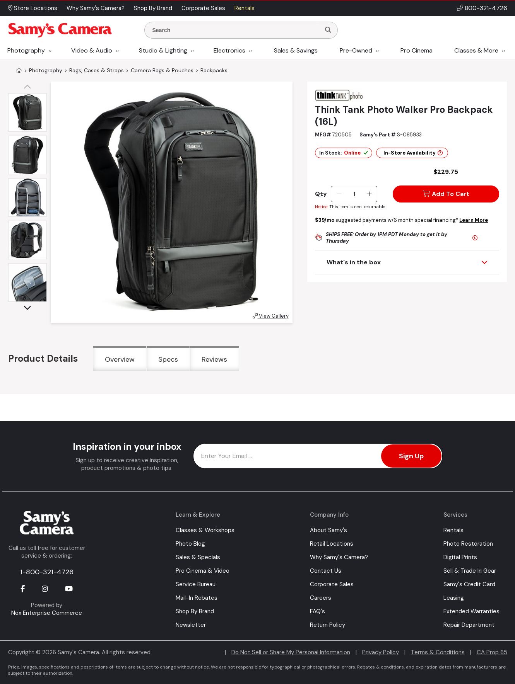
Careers (320, 598)
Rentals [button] (244, 8)
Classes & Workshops (205, 530)
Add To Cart (446, 194)
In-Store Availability (413, 153)
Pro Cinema (416, 50)
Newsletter (191, 625)
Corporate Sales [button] (203, 8)
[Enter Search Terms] (236, 30)
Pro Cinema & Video (202, 571)
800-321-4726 (486, 8)
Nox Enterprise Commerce (46, 613)
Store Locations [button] (32, 8)
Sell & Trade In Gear (469, 571)
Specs (168, 359)
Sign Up (411, 456)
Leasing (453, 598)
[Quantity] (354, 194)
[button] (29, 87)
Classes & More (476, 50)
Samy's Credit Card (469, 584)
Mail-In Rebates (196, 598)
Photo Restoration (468, 544)
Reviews (214, 359)
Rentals (453, 530)
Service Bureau (196, 584)
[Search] (328, 30)
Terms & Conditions (438, 652)
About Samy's (328, 530)
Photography (26, 50)
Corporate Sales (332, 584)
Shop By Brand (195, 611)
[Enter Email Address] (318, 456)
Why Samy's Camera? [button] (96, 8)
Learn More (473, 220)
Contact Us (325, 571)
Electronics (229, 50)
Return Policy (327, 625)
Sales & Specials (198, 557)
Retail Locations (331, 544)
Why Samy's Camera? (339, 557)
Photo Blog (190, 544)
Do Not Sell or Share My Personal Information (290, 652)
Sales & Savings (296, 50)
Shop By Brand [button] (153, 8)
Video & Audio (91, 50)
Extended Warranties (471, 611)
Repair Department (468, 625)
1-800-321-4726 (47, 572)
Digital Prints (460, 557)
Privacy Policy (380, 652)
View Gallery (271, 316)
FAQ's (317, 611)
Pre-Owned (356, 50)
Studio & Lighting (163, 50)
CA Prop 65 (492, 652)
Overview (120, 359)
